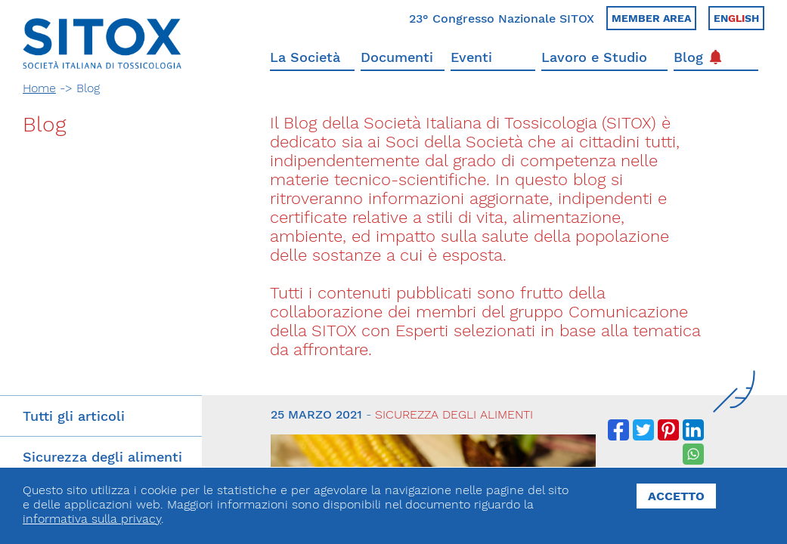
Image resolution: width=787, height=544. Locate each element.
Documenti (397, 57)
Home (39, 88)
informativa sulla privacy (92, 519)
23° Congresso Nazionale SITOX (501, 18)
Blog (697, 57)
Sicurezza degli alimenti (102, 457)
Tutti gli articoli (74, 416)
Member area (651, 18)
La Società (305, 57)
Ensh (736, 18)
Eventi (471, 57)
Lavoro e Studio (594, 57)
